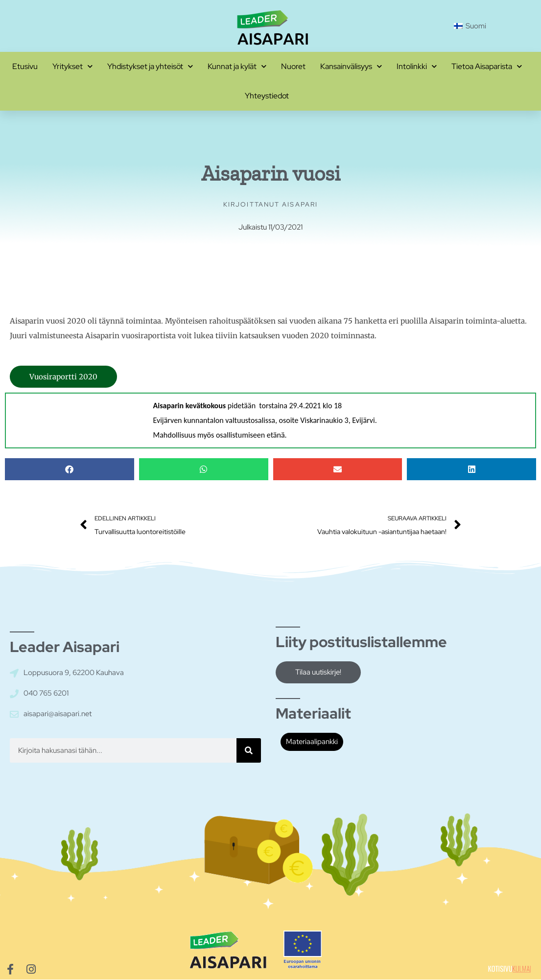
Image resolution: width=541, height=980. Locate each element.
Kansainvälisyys (351, 66)
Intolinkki (417, 66)
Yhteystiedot (267, 96)
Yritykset (72, 66)
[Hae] (248, 750)
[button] (69, 469)
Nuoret (293, 66)
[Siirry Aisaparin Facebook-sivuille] (10, 969)
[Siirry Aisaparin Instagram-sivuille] (30, 969)
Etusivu (25, 66)
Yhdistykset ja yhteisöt (150, 66)
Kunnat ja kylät (237, 66)
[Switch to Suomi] (470, 26)
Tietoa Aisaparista (486, 66)
